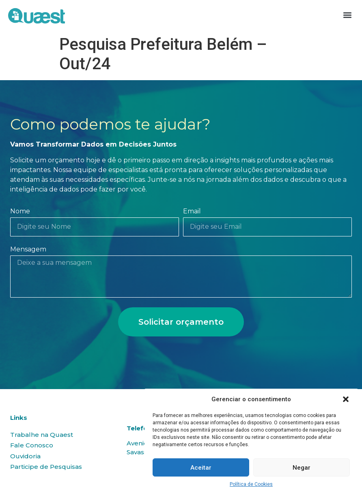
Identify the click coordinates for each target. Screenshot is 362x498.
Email (192, 211)
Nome (20, 211)
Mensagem (28, 249)
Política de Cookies (251, 484)
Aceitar (200, 467)
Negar (301, 467)
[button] (346, 399)
